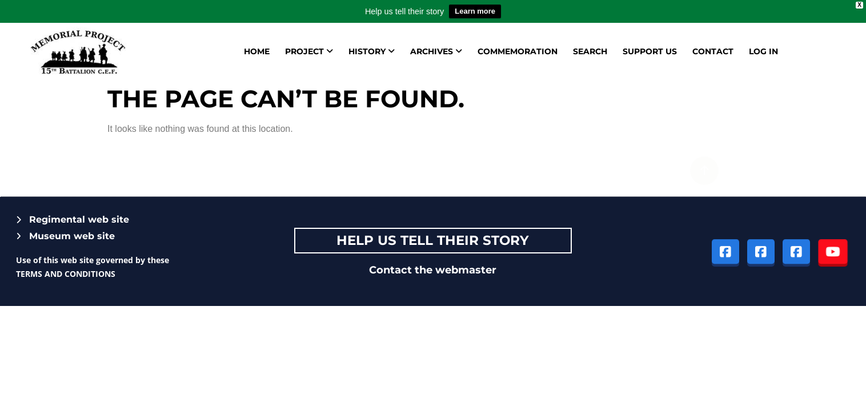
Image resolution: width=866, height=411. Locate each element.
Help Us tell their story (432, 240)
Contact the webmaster (432, 270)
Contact (712, 51)
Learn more (475, 11)
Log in (763, 51)
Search (590, 51)
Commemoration (518, 51)
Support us (650, 51)
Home (257, 51)
